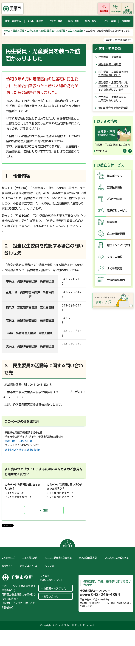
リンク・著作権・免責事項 (58, 558)
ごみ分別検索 (114, 199)
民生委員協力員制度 (109, 64)
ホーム (7, 31)
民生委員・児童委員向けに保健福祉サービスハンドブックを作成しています (113, 86)
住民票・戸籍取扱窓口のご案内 (112, 144)
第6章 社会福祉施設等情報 (113, 108)
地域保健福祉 (47, 31)
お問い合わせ (51, 596)
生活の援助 (32, 31)
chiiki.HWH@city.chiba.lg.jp (22, 449)
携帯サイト (7, 566)
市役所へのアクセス (54, 588)
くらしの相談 (114, 257)
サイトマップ (8, 558)
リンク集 (49, 566)
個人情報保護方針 (88, 558)
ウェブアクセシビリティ (117, 558)
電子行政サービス (117, 210)
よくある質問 (114, 268)
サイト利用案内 (29, 558)
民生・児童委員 (75, 31)
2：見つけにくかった (62, 497)
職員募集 (112, 222)
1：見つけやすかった (62, 493)
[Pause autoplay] (98, 151)
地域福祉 (60, 31)
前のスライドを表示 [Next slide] (130, 151)
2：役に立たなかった (20, 497)
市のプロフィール (28, 566)
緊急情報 (104, 11)
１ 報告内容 (17, 176)
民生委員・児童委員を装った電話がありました (113, 99)
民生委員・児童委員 (109, 57)
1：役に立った (16, 493)
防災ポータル (114, 176)
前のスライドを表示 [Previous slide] (125, 151)
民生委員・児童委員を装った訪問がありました (113, 74)
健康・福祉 (18, 31)
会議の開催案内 (116, 280)
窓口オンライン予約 (118, 245)
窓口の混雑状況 (116, 233)
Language (115, 11)
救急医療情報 (114, 187)
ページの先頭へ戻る (67, 545)
